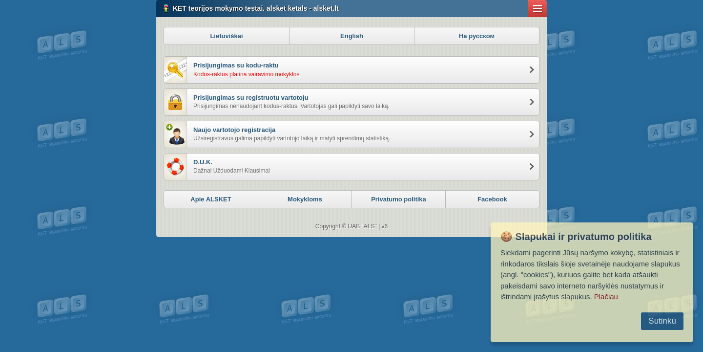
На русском (477, 36)
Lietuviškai (226, 36)
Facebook (492, 199)
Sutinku (662, 321)
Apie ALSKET (210, 199)
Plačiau (606, 296)
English (351, 36)
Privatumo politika (398, 199)
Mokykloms (305, 199)
